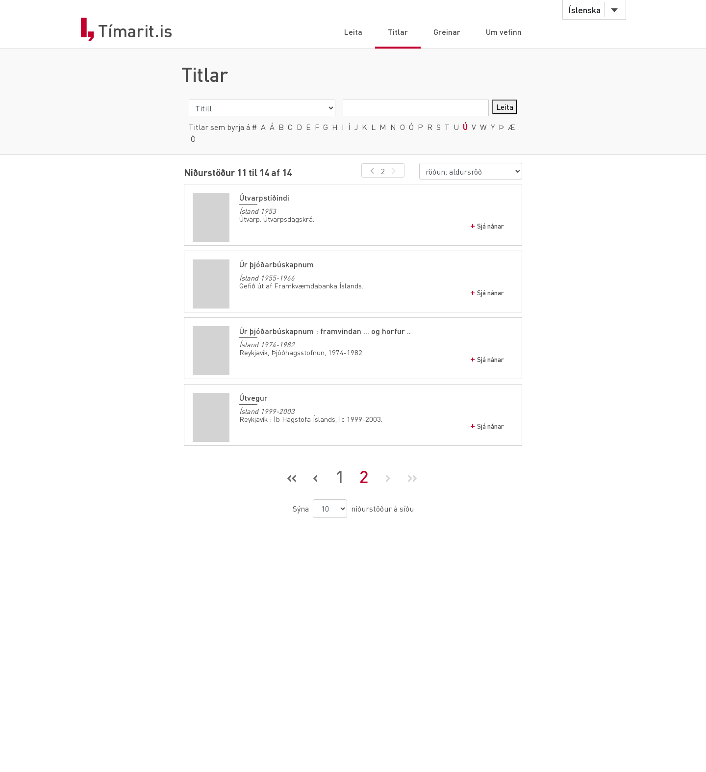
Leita (353, 31)
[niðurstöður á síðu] (330, 508)
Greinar (446, 31)
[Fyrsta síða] (292, 476)
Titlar (398, 31)
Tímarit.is (135, 31)
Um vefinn (504, 31)
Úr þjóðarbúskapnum (276, 264)
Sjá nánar (490, 225)
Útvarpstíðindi (264, 197)
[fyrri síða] (370, 170)
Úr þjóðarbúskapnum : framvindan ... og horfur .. (325, 331)
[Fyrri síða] (316, 476)
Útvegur (253, 397)
